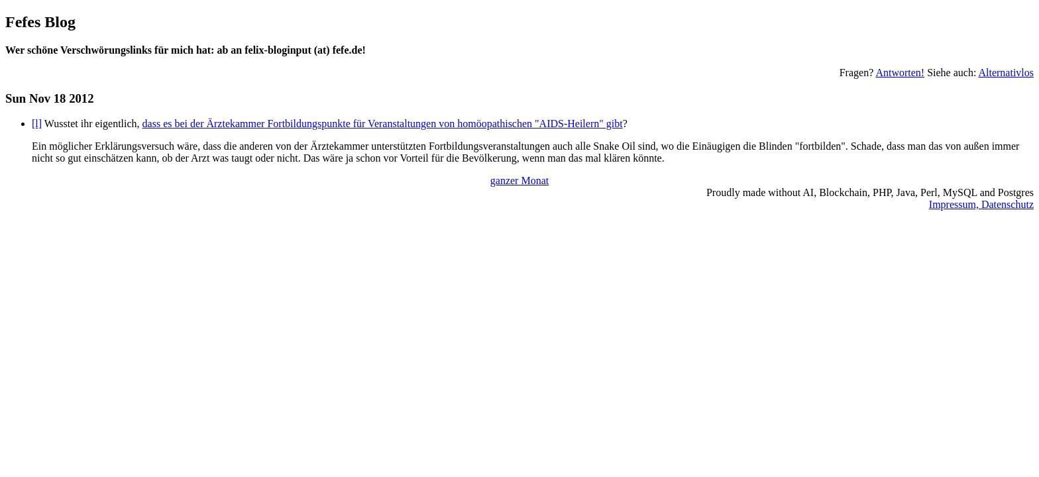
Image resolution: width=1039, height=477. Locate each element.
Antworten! (899, 72)
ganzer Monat (519, 180)
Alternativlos (1006, 72)
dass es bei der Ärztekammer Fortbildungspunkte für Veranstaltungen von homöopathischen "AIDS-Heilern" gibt (382, 123)
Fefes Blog (40, 21)
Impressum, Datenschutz (981, 204)
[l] (37, 123)
